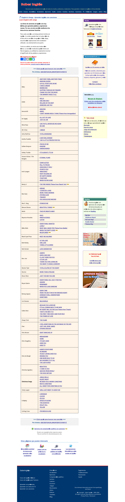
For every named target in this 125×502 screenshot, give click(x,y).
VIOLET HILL (43, 405)
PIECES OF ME (44, 144)
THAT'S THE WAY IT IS (46, 312)
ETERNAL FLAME (45, 158)
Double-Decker (89, 222)
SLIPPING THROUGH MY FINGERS (50, 90)
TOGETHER (43, 178)
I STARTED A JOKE (45, 190)
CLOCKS (42, 396)
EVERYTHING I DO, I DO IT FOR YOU (51, 280)
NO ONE (42, 126)
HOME (42, 339)
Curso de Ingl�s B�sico (27, 478)
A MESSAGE (43, 394)
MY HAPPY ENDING (45, 176)
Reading (93, 211)
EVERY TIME (43, 290)
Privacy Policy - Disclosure (88, 496)
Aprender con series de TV (28, 487)
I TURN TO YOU (44, 369)
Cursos (26, 11)
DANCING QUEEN (45, 81)
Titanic (91, 47)
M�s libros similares (95, 84)
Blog (105, 11)
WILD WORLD (44, 301)
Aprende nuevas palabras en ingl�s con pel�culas (56, 451)
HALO (41, 215)
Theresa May (89, 224)
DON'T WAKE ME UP (46, 332)
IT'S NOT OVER (44, 341)
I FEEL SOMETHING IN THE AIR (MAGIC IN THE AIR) (55, 324)
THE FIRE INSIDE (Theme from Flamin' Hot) (53, 184)
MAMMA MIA (43, 88)
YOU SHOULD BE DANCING (48, 199)
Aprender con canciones (27, 489)
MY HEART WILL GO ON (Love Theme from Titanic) (55, 309)
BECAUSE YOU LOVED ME (47, 305)
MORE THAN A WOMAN (47, 193)
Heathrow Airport (90, 217)
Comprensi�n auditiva (56, 477)
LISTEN (42, 220)
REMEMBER (43, 284)
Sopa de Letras (88, 127)
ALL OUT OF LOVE (45, 117)
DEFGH (46, 72)
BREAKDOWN (44, 336)
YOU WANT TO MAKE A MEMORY (50, 264)
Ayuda (80, 477)
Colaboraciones (83, 472)
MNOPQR (55, 72)
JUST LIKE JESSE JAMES (47, 326)
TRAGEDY (43, 197)
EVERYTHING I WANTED (47, 224)
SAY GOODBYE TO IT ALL (47, 360)
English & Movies (96, 29)
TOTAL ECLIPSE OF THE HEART (49, 268)
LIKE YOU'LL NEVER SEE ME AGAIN (50, 124)
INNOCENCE (43, 171)
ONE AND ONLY (44, 101)
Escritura (71, 11)
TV (83, 11)
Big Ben (87, 215)
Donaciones (81, 475)
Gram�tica (32, 11)
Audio (54, 11)
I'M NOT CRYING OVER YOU (48, 354)
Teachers (52, 494)
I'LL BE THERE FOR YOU (47, 257)
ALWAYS (42, 253)
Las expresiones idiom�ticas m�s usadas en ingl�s (70, 450)
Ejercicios (48, 11)
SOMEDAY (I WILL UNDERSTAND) (50, 295)
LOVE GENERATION (46, 249)
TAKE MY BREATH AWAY (47, 211)
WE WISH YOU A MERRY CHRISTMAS (51, 381)
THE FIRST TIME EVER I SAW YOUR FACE (52, 314)
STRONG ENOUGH (45, 328)
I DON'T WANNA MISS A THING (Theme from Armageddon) (58, 113)
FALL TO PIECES (45, 165)
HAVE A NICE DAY (45, 255)
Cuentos (65, 11)
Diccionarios (53, 488)
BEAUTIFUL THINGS (46, 207)
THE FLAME (43, 320)
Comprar (95, 82)
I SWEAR (42, 130)
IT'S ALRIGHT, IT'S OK (46, 152)
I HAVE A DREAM (45, 86)
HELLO (42, 98)
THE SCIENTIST (44, 403)
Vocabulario (40, 11)
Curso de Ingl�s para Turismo (29, 480)
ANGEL (42, 111)
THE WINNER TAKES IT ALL (48, 94)
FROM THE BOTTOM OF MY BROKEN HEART (53, 293)
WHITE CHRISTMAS (46, 384)
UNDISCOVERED (45, 148)
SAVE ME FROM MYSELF (47, 371)
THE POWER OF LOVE (46, 316)
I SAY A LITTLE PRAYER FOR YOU (50, 140)
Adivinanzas (87, 132)
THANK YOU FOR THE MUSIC (49, 92)
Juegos (95, 11)
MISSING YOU (44, 356)
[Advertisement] (65, 33)
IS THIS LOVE (44, 240)
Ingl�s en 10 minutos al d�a (95, 67)
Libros (100, 11)
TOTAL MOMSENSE (46, 134)
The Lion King (91, 36)
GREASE (42, 188)
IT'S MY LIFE (43, 259)
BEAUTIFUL (43, 366)
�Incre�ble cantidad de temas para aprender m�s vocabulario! (27, 451)
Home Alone (99, 47)
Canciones (78, 11)
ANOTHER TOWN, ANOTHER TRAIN (51, 79)
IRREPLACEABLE (45, 217)
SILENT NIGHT (44, 379)
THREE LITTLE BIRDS (46, 245)
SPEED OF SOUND (45, 401)
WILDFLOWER (44, 232)
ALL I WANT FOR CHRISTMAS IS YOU (51, 386)
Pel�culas (89, 11)
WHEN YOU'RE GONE (46, 180)
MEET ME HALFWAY (46, 236)
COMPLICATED (44, 163)
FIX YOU (42, 398)
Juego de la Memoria (90, 130)
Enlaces (52, 492)
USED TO (42, 345)
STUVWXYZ (63, 72)
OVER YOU (43, 343)
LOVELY (42, 226)
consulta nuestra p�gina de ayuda (40, 64)
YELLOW (42, 407)
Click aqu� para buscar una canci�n (49, 69)
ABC (42, 72)
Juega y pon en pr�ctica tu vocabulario (41, 451)
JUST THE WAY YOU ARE (47, 276)
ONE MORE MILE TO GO (47, 358)
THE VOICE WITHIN (46, 373)
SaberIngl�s (25, 470)
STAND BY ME (44, 203)
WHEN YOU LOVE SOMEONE (48, 286)
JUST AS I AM (44, 120)
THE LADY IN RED (45, 362)
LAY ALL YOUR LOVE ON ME (48, 83)
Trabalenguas (88, 136)
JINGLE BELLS (44, 377)
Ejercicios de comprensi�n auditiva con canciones (49, 429)
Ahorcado (87, 125)
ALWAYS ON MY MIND (46, 349)
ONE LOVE (43, 243)
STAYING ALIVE (44, 195)
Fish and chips (89, 220)
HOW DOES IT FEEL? (46, 167)
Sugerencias (82, 470)
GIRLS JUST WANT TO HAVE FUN (50, 390)
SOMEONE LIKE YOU (46, 105)
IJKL (50, 72)
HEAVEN (42, 282)
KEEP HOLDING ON (46, 174)
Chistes (86, 134)
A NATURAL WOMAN (46, 138)
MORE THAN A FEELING (47, 272)
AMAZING (43, 109)
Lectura (59, 11)
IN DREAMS (43, 351)
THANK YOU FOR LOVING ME (49, 262)
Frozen (99, 36)
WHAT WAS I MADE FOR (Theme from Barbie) (53, 228)
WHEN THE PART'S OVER (47, 230)
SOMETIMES (43, 297)
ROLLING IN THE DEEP (47, 103)
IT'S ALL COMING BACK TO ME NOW (51, 307)
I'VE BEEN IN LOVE (45, 411)
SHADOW (42, 146)
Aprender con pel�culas (27, 484)
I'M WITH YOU (44, 169)
